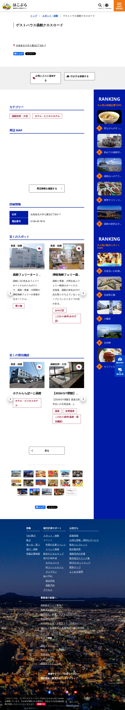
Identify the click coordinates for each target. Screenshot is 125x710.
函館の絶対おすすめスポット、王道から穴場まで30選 (113, 223)
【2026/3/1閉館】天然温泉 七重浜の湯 (77, 393)
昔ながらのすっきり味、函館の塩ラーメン (113, 128)
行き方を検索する (78, 76)
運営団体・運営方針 (50, 678)
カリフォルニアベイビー (113, 366)
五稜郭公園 (109, 294)
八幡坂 (107, 318)
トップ (33, 15)
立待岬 (107, 342)
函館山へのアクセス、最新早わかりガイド (113, 176)
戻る (40, 451)
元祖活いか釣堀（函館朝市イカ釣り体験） (113, 271)
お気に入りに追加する (44, 78)
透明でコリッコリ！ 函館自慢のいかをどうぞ (113, 200)
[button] (10, 293)
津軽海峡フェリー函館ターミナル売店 (77, 274)
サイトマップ (71, 678)
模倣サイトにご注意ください (62, 673)
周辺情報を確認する (49, 188)
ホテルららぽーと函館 (27, 393)
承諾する (41, 704)
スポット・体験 (50, 15)
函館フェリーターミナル (28, 274)
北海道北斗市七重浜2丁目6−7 (31, 45)
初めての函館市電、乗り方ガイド (113, 152)
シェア (18, 53)
